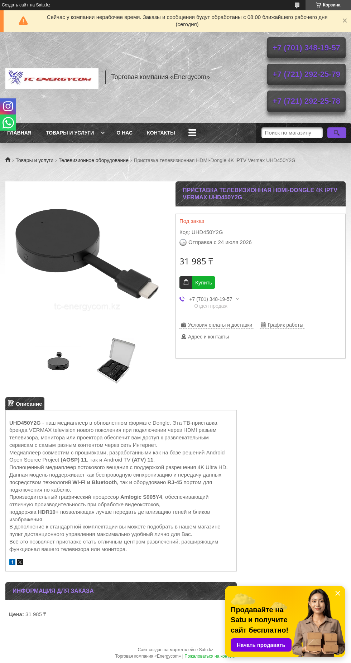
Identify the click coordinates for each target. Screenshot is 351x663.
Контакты (161, 133)
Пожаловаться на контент (210, 656)
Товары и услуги (70, 133)
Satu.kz (206, 649)
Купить (203, 282)
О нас (124, 133)
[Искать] (336, 132)
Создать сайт (15, 5)
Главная (19, 133)
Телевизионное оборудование (94, 160)
